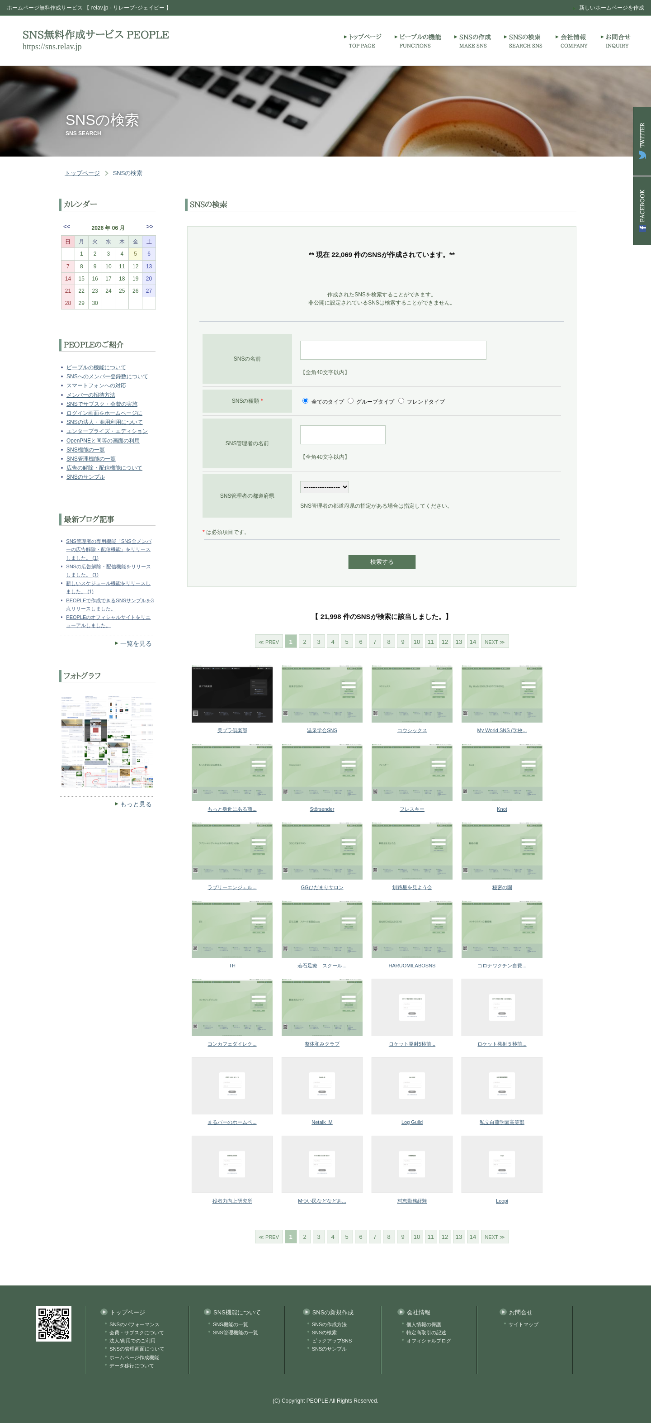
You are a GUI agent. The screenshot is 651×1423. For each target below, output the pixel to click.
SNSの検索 (128, 173)
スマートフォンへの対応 (96, 385)
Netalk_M (321, 1122)
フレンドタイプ (425, 402)
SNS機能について (237, 1312)
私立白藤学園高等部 (502, 1122)
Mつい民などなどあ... (322, 1201)
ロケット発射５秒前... (501, 1044)
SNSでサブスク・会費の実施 (101, 404)
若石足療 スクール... (321, 965)
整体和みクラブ (322, 1044)
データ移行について (131, 1365)
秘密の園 (502, 887)
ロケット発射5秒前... (412, 1044)
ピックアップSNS (332, 1340)
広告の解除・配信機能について (104, 468)
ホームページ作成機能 (134, 1357)
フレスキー (412, 809)
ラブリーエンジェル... (232, 887)
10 (417, 641)
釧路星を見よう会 (412, 887)
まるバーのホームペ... (232, 1122)
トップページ (82, 173)
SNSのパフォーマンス (134, 1324)
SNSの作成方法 (329, 1324)
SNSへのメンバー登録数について (107, 376)
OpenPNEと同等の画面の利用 (103, 441)
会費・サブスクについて (136, 1332)
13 (459, 641)
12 (445, 641)
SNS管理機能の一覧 (91, 459)
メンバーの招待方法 (90, 395)
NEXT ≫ (495, 642)
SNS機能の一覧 (85, 450)
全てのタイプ (327, 402)
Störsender (322, 809)
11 (431, 641)
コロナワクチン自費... (501, 965)
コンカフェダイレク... (232, 1044)
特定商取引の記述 (426, 1332)
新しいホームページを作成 (611, 8)
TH (232, 965)
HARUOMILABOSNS (412, 965)
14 (473, 641)
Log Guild (412, 1122)
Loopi (502, 1201)
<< (66, 226)
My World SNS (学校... (502, 730)
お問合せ (521, 1312)
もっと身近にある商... (232, 809)
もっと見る (136, 804)
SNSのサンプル (85, 477)
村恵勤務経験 (412, 1201)
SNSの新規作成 (333, 1312)
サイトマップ (523, 1324)
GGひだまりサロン (322, 887)
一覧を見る (136, 643)
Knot (502, 809)
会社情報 (418, 1312)
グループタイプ (375, 402)
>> (149, 226)
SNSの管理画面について (137, 1349)
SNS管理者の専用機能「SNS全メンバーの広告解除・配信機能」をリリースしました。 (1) (108, 549)
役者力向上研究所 (232, 1201)
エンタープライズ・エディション (107, 431)
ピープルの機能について (96, 367)
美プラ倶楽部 (232, 730)
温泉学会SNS (322, 730)
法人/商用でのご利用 (132, 1340)
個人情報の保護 (423, 1324)
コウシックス (412, 730)
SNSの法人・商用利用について (104, 422)
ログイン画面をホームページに (104, 413)
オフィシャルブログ (428, 1340)
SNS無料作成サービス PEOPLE (96, 34)
